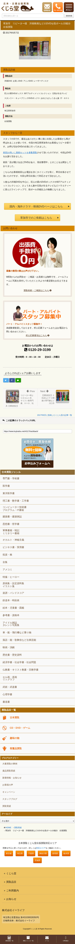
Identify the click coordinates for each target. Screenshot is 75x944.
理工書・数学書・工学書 (16, 500)
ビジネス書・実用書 (13, 547)
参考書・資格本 (11, 615)
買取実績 (18, 827)
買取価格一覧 (9, 938)
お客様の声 (7, 785)
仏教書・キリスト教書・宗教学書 (20, 669)
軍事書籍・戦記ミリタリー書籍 (11, 532)
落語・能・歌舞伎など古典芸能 (19, 640)
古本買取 (14, 717)
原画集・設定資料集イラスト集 (13, 585)
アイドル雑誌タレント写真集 (11, 623)
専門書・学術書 (11, 478)
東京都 (9, 853)
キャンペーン (8, 792)
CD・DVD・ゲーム (20, 728)
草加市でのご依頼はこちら (36, 217)
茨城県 (37, 860)
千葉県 (31, 853)
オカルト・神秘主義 (13, 539)
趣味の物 (14, 738)
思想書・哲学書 (11, 524)
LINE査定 (66, 938)
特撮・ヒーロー (11, 577)
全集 (5, 562)
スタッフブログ (9, 799)
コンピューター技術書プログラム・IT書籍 (15, 508)
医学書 (6, 486)
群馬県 (55, 853)
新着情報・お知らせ (11, 778)
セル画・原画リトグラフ (10, 678)
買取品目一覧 (9, 710)
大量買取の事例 (9, 764)
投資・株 (7, 554)
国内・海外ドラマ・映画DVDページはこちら (36, 206)
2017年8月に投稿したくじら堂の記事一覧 (54, 415)
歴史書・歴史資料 (12, 655)
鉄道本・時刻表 (11, 600)
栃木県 (66, 853)
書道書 (6, 702)
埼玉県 (20, 853)
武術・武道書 (10, 687)
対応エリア (40, 848)
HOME (8, 827)
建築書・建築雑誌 (12, 516)
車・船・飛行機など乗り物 (17, 632)
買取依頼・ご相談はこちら (36, 290)
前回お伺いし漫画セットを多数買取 (20, 152)
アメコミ (7, 569)
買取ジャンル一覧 (28, 938)
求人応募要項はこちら (36, 335)
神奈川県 (43, 853)
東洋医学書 (9, 493)
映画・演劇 (9, 647)
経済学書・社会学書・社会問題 (19, 662)
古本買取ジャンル (11, 472)
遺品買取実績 (8, 771)
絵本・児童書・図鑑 (13, 607)
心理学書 (7, 694)
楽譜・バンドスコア (13, 593)
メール (47, 938)
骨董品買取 (16, 748)
